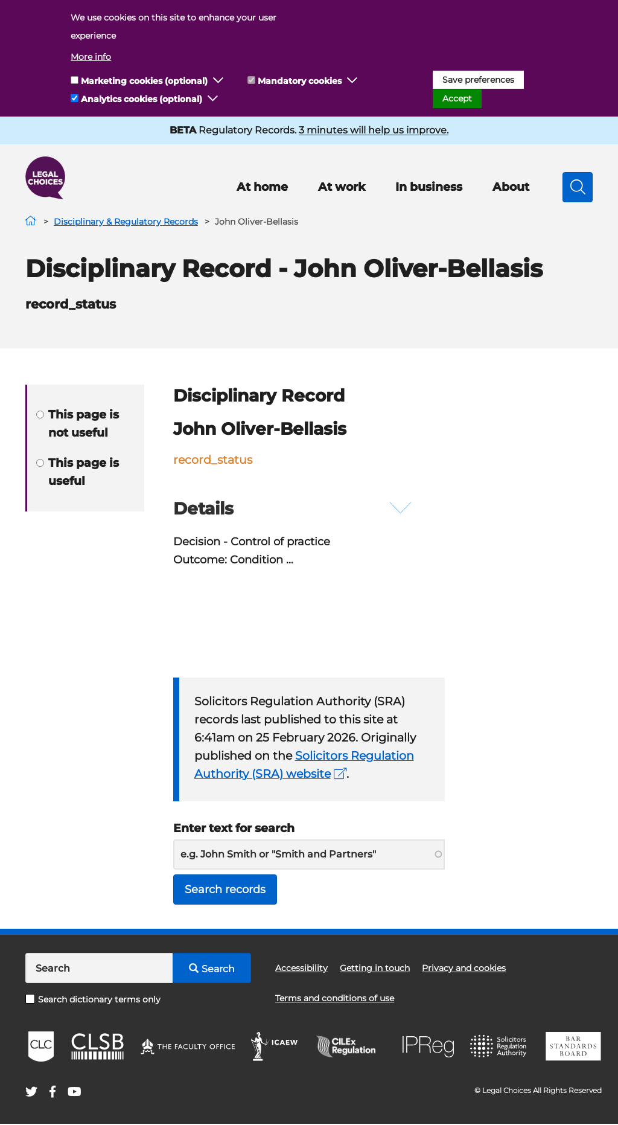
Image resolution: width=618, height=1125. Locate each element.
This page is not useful (77, 424)
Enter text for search (234, 828)
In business (428, 187)
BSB (573, 1048)
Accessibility (301, 969)
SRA (500, 1048)
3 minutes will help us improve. (373, 130)
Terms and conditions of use (334, 999)
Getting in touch (375, 969)
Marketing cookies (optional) (144, 80)
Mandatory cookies (300, 80)
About (510, 187)
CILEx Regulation (352, 1048)
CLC (41, 1048)
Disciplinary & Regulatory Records (126, 221)
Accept (457, 98)
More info (91, 56)
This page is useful (77, 472)
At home (262, 187)
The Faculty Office (188, 1048)
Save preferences (478, 79)
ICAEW (275, 1048)
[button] (218, 81)
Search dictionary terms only (93, 1000)
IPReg (428, 1047)
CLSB (97, 1048)
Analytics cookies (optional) (141, 99)
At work (341, 187)
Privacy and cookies (464, 969)
